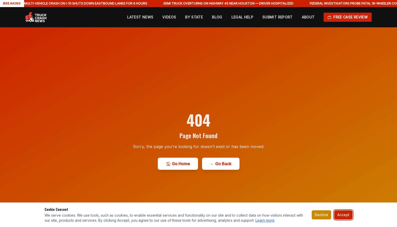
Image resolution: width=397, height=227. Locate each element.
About (308, 17)
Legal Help (242, 17)
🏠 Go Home (178, 163)
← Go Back (220, 163)
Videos (169, 17)
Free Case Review (348, 17)
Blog (217, 17)
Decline (321, 215)
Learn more (264, 220)
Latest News (140, 17)
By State (194, 17)
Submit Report (277, 17)
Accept (343, 215)
